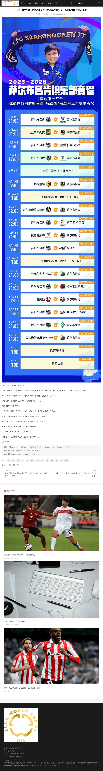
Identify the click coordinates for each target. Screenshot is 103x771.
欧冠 (70, 3)
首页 (22, 3)
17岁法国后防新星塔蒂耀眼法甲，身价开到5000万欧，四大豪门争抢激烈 (26, 474)
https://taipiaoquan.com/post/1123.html (27, 454)
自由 (22, 460)
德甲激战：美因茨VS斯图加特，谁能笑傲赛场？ (20, 555)
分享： (4, 465)
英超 (36, 3)
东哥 (8, 460)
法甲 (49, 3)
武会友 (37, 460)
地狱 (32, 460)
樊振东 (66, 460)
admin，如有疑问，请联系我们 (28, 451)
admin (60, 447)
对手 (27, 460)
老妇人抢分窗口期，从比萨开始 (14, 621)
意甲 (43, 3)
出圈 (13, 460)
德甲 (56, 3)
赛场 (52, 460)
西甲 (63, 3)
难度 (42, 460)
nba (29, 3)
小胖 (61, 460)
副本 (18, 460)
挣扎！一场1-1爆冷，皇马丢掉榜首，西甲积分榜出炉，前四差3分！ (76, 474)
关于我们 (78, 3)
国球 (47, 460)
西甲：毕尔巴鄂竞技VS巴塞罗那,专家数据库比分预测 (22, 688)
